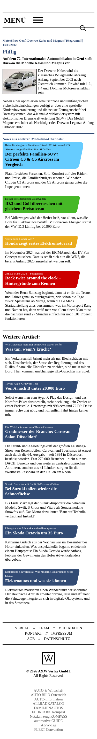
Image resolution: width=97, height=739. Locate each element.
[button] (22, 20)
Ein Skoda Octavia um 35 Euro (34, 533)
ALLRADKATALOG (48, 704)
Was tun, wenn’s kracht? (28, 349)
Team (44, 628)
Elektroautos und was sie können (35, 580)
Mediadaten (70, 628)
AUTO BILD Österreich (48, 695)
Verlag (22, 628)
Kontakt (33, 633)
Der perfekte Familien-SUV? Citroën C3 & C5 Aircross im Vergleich (32, 159)
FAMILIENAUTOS (48, 708)
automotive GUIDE (48, 721)
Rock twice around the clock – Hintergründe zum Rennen (33, 281)
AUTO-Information (48, 699)
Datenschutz (57, 639)
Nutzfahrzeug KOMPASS (48, 716)
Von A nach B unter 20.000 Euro (35, 388)
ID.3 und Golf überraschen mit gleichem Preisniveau (33, 206)
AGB (31, 639)
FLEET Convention (48, 730)
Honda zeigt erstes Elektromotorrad (38, 243)
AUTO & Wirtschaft (48, 690)
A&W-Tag (48, 725)
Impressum (61, 633)
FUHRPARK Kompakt (48, 712)
